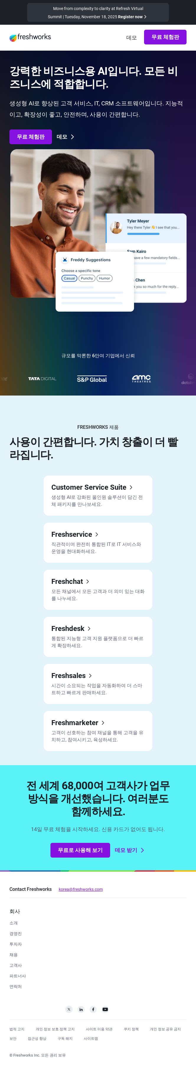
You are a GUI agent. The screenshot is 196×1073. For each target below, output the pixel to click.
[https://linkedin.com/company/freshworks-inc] (81, 1011)
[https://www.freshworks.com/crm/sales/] (98, 684)
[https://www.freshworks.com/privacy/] (55, 1028)
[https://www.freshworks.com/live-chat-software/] (98, 590)
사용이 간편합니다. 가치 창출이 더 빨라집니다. (93, 448)
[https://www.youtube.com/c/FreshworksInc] (105, 1011)
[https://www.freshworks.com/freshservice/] (98, 543)
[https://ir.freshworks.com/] (15, 944)
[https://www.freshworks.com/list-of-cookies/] (131, 1028)
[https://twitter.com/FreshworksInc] (69, 1011)
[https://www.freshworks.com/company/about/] (13, 922)
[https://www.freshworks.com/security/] (13, 1038)
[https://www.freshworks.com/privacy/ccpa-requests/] (165, 1028)
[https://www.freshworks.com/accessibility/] (37, 1038)
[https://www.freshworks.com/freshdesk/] (98, 637)
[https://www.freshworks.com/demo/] (131, 38)
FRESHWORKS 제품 (98, 427)
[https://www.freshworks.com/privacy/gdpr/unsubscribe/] (65, 1038)
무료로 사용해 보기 (80, 850)
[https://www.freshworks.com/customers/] (15, 965)
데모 (66, 136)
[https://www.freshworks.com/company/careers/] (13, 954)
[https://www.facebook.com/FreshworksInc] (93, 1011)
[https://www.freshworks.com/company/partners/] (17, 975)
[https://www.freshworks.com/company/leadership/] (15, 933)
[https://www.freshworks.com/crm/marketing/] (98, 731)
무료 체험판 (165, 37)
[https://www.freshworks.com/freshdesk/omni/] (98, 496)
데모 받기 (130, 850)
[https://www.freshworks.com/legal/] (16, 1028)
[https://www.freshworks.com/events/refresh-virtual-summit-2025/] (98, 12)
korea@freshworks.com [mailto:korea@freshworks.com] (81, 889)
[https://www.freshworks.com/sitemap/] (91, 1038)
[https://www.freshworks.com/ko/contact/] (15, 986)
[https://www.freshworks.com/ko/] (30, 38)
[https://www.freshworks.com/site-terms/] (99, 1028)
